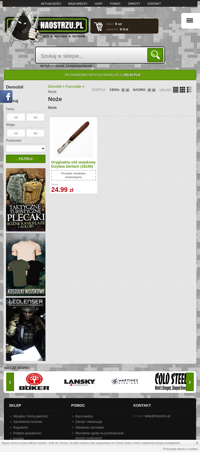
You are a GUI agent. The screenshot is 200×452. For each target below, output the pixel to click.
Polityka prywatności (27, 433)
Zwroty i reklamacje (88, 422)
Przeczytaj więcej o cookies (180, 448)
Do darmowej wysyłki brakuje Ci (102, 75)
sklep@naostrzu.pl (157, 416)
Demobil (54, 86)
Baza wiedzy (78, 3)
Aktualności (51, 3)
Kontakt (154, 3)
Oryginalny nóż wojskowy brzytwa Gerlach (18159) (67, 166)
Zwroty (134, 3)
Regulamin (20, 427)
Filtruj (25, 159)
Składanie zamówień (89, 427)
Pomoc (115, 3)
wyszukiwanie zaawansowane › (67, 66)
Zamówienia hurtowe (27, 422)
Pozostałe (73, 86)
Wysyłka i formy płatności (30, 416)
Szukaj (156, 54)
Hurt (99, 3)
